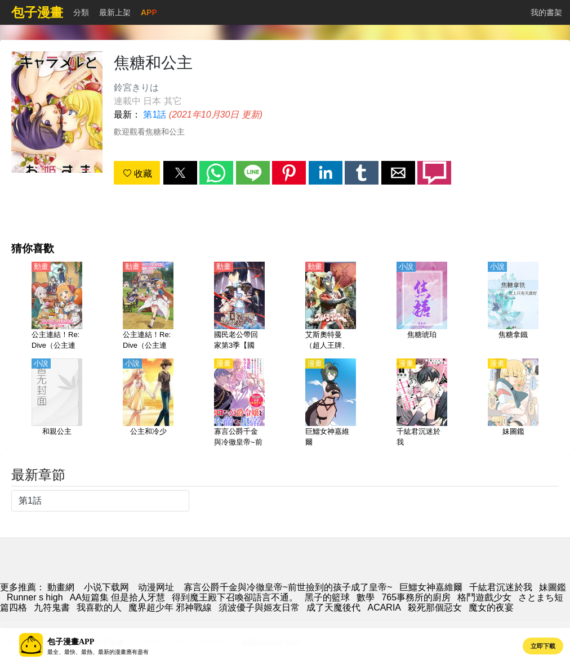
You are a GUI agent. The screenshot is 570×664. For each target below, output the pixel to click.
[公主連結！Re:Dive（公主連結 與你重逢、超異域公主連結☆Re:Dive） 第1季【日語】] (57, 307)
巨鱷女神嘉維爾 (430, 587)
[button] (180, 173)
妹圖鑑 (552, 587)
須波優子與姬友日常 (259, 607)
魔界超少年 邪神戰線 (170, 607)
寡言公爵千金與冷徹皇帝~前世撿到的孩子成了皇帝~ (288, 587)
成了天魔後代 (333, 607)
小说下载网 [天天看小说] (106, 587)
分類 (81, 12)
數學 (366, 597)
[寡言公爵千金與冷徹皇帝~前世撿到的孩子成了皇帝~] (239, 403)
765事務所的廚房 (416, 597)
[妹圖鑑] (513, 403)
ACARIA (384, 607)
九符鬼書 (52, 607)
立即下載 (543, 646)
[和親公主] (57, 403)
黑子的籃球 (327, 597)
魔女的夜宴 (491, 607)
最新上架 (115, 12)
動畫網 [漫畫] (60, 587)
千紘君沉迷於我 (500, 587)
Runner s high (35, 597)
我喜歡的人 (99, 607)
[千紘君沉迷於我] (422, 403)
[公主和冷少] (148, 403)
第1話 (154, 114)
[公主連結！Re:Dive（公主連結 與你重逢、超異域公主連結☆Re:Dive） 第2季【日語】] (148, 307)
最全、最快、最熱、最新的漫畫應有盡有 (98, 652)
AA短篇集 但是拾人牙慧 (118, 597)
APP (149, 12)
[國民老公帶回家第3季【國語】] (239, 307)
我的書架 (546, 12)
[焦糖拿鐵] (513, 307)
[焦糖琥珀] (422, 307)
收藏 (137, 173)
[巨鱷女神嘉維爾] (330, 403)
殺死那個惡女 (435, 607)
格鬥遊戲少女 (484, 597)
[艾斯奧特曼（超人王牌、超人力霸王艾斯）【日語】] (330, 307)
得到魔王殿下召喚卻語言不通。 (235, 597)
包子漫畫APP (70, 642)
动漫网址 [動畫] (156, 587)
